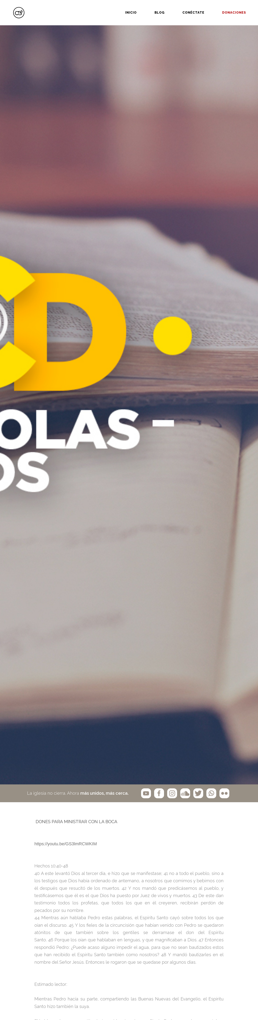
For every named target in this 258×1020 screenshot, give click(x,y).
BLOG (147, 7)
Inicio (118, 7)
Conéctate (181, 7)
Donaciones (221, 7)
